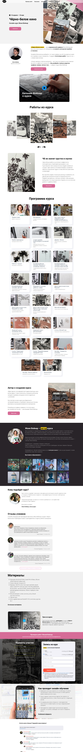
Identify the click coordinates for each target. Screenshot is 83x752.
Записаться (51, 1)
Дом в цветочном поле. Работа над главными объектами (40, 306)
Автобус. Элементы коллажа (61, 349)
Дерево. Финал (59, 238)
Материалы (44, 1)
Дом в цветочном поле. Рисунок (62, 284)
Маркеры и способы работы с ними (39, 284)
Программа (37, 1)
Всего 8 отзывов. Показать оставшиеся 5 (30, 565)
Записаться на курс (38, 69)
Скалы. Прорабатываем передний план (40, 349)
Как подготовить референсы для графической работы (61, 219)
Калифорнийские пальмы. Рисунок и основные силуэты (41, 262)
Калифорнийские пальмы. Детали (18, 284)
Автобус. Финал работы (28, 370)
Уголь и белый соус (61, 327)
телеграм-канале (53, 447)
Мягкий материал (60, 305)
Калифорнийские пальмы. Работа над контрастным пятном (63, 262)
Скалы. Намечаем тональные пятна (15, 349)
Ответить (33, 731)
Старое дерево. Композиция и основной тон (40, 240)
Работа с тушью (15, 261)
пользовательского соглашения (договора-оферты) (59, 670)
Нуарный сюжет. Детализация (38, 328)
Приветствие (14, 217)
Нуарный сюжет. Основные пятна (15, 328)
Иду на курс (13, 410)
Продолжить (49, 667)
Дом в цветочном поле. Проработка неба (17, 305)
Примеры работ (29, 1)
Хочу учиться (49, 185)
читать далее (24, 544)
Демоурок (57, 1)
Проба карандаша (16, 238)
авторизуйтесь (23, 726)
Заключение (48, 370)
